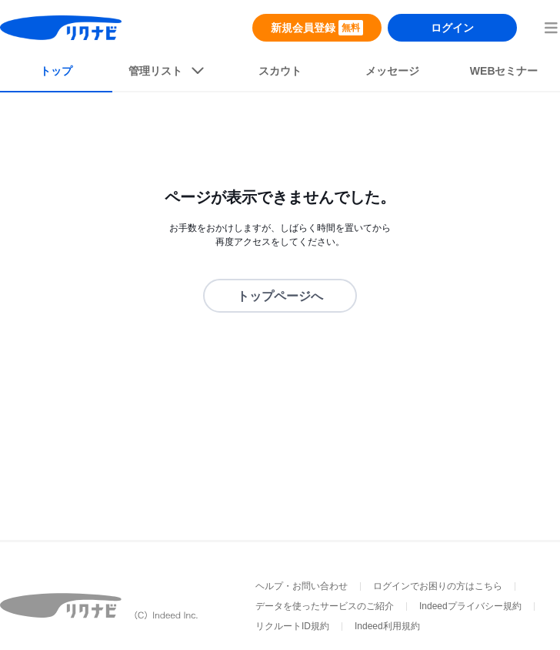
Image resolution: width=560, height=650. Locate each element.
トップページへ (280, 296)
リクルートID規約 (292, 626)
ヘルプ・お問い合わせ (301, 586)
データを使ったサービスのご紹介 (324, 606)
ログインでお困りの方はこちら (437, 586)
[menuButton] (551, 27)
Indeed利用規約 (387, 626)
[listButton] (168, 73)
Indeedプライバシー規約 (470, 606)
